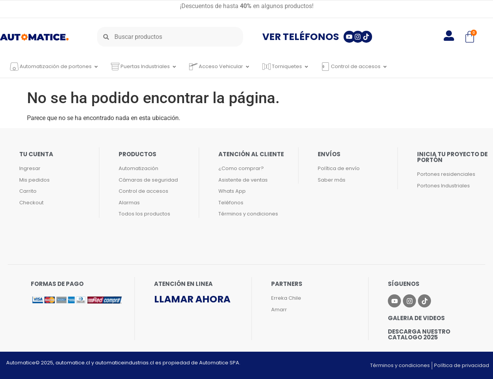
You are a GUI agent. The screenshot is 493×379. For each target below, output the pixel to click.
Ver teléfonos (300, 36)
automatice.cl (72, 362)
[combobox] (170, 37)
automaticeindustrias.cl (124, 362)
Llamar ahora (192, 299)
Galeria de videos (416, 318)
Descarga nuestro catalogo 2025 (419, 334)
